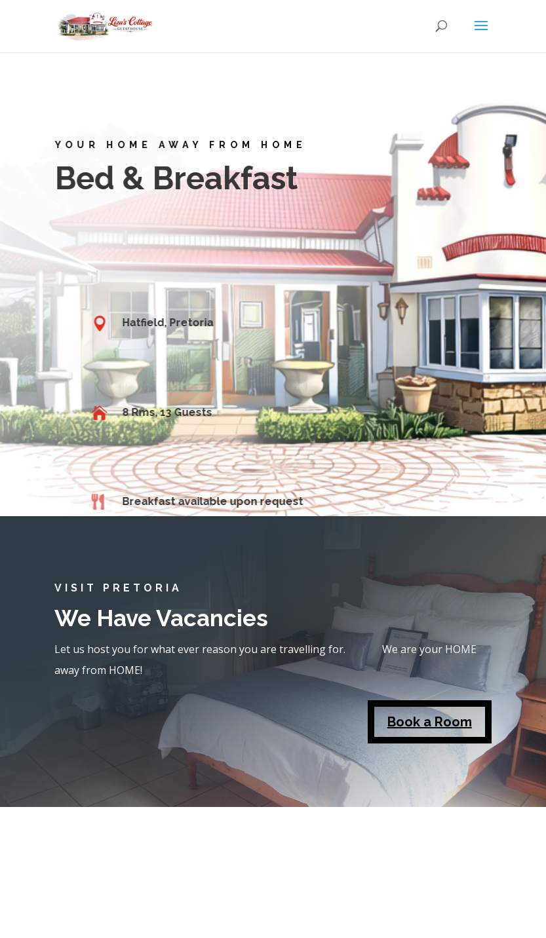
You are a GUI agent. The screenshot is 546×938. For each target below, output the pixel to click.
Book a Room (429, 722)
